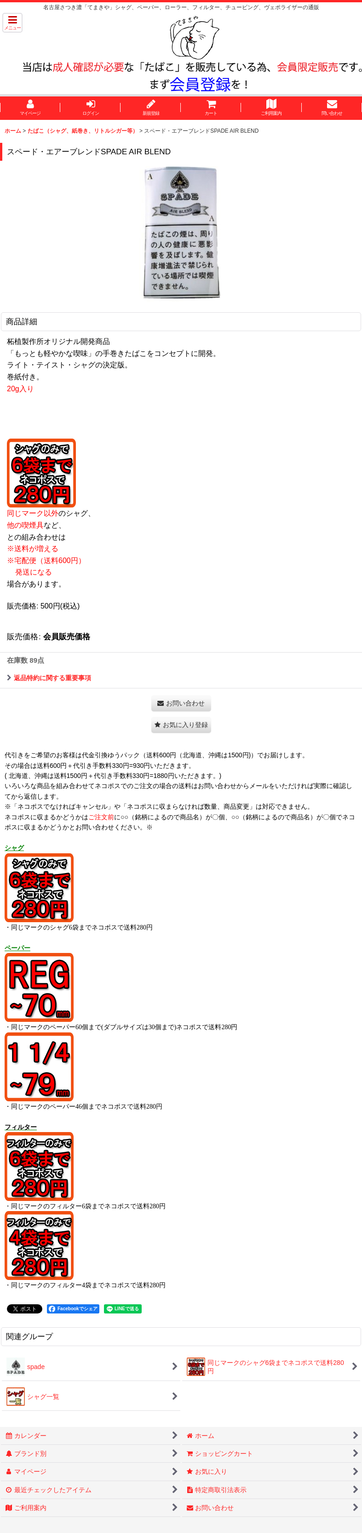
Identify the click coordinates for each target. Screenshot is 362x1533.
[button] (12, 23)
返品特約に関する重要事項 (49, 678)
